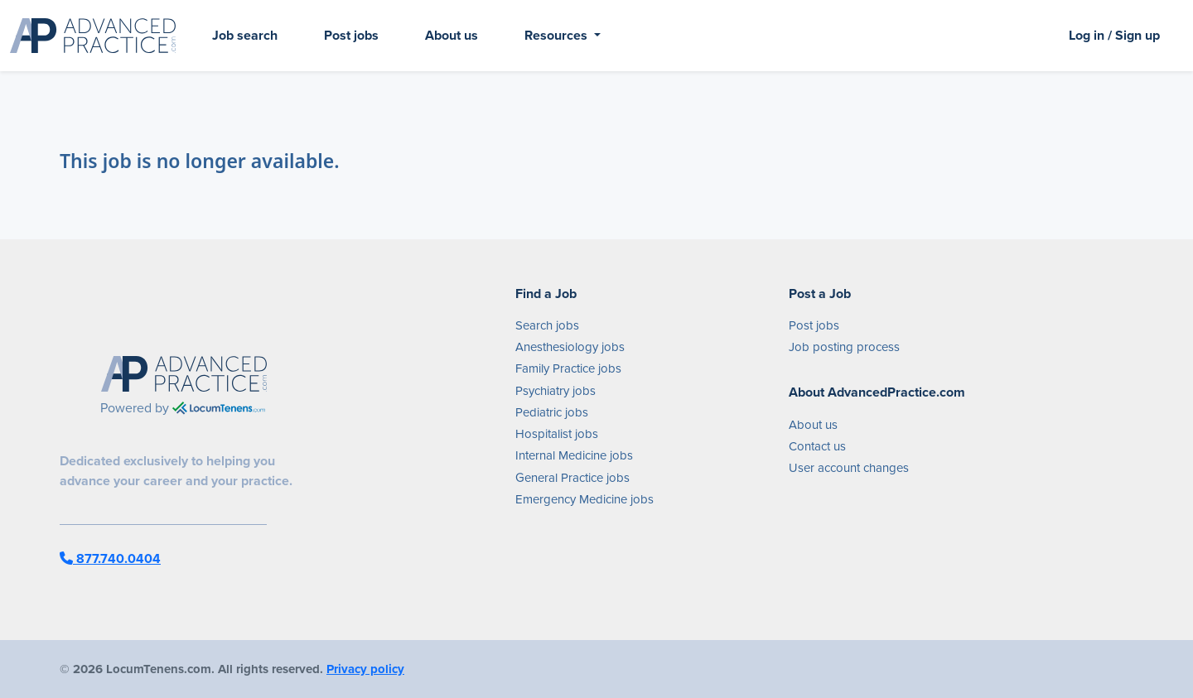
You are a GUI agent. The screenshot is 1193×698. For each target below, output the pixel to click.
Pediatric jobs (551, 412)
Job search (245, 35)
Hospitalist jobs (556, 434)
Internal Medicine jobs (574, 455)
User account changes (849, 468)
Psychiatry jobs (555, 391)
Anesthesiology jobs (570, 347)
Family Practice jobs (568, 368)
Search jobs (547, 325)
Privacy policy (365, 669)
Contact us (817, 446)
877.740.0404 (110, 558)
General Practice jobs (572, 478)
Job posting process (844, 347)
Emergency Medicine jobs (584, 499)
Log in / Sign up (1114, 35)
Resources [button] (557, 35)
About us (451, 35)
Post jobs (351, 35)
